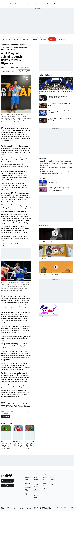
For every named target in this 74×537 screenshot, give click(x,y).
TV (55, 4)
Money (28, 4)
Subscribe (6, 416)
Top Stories (6, 39)
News (17, 4)
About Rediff (2, 508)
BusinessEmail (39, 4)
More (62, 4)
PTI (6, 67)
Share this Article (8, 71)
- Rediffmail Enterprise (28, 482)
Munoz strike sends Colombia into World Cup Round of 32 (56, 168)
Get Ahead (36, 489)
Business (25, 39)
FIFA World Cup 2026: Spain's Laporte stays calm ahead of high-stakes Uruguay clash (55, 172)
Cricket (34, 39)
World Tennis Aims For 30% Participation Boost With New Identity (56, 164)
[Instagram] (65, 508)
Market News (44, 482)
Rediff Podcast (36, 498)
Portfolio (45, 488)
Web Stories (43, 226)
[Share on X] (58, 508)
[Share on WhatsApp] (54, 508)
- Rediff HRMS (26, 490)
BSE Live (45, 477)
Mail (9, 4)
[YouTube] (68, 508)
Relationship (54, 484)
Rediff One (27, 479)
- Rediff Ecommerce (28, 486)
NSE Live (45, 479)
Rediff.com (47, 507)
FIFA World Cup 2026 (45, 317)
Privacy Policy (15, 508)
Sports (52, 39)
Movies (43, 39)
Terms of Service (22, 508)
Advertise (9, 507)
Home (3, 4)
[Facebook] (61, 508)
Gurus (49, 4)
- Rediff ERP (28, 497)
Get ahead (62, 39)
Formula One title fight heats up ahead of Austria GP (56, 161)
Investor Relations (28, 508)
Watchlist (45, 486)
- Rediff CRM (26, 494)
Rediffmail (27, 477)
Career (53, 482)
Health (53, 477)
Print (28, 411)
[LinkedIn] (72, 508)
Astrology (36, 495)
